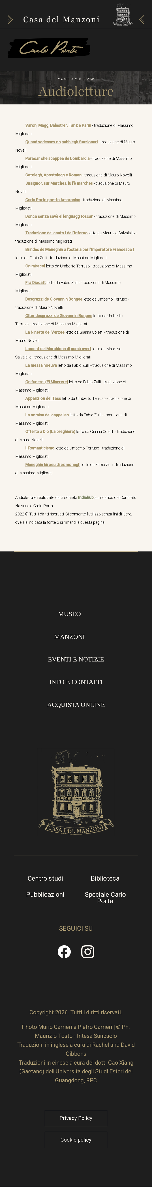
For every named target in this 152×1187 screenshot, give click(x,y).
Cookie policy (75, 1140)
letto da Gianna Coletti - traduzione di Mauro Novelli (72, 336)
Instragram (87, 954)
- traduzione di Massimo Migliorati (74, 129)
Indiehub (86, 497)
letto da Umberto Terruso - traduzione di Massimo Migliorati (73, 270)
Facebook (64, 954)
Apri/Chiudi (110, 57)
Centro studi (45, 878)
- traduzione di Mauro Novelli (75, 146)
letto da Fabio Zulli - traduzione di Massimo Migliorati (74, 253)
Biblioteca (105, 878)
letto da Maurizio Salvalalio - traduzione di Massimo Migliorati (76, 237)
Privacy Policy (76, 1118)
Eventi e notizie (76, 659)
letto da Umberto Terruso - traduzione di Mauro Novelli (72, 303)
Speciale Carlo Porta (105, 897)
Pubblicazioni (45, 894)
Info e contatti (76, 681)
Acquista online (76, 704)
